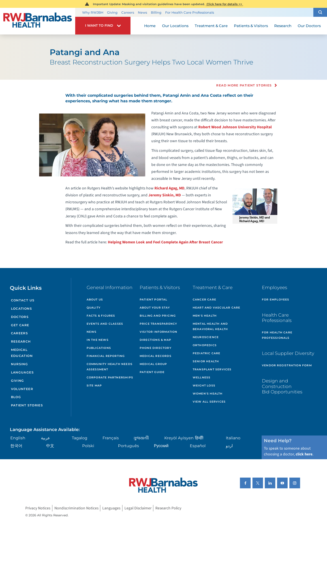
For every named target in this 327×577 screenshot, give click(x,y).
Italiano (233, 437)
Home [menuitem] (150, 26)
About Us (95, 299)
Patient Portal (153, 299)
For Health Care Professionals (189, 13)
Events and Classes (105, 323)
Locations (21, 308)
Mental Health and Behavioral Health (210, 326)
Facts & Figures (101, 315)
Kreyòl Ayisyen (179, 437)
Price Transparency (158, 323)
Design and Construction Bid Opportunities (282, 386)
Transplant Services (212, 369)
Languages (22, 372)
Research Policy (168, 508)
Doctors (20, 317)
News (142, 13)
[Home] (37, 21)
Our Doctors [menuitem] (309, 26)
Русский (161, 445)
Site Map (94, 385)
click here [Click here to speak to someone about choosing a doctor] (304, 454)
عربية (45, 437)
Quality (93, 307)
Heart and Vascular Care (216, 307)
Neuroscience (206, 337)
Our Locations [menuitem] (175, 26)
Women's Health (208, 393)
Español (198, 445)
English (17, 437)
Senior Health (206, 361)
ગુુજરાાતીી (141, 437)
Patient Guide (152, 372)
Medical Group (153, 364)
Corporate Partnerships (110, 377)
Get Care (20, 325)
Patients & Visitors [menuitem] (251, 26)
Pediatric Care (206, 353)
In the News (98, 339)
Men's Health (205, 315)
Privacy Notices (37, 508)
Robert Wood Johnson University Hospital (235, 127)
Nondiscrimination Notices (76, 508)
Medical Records (155, 356)
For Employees (275, 299)
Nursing (19, 364)
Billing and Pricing (158, 315)
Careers (127, 13)
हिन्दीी (199, 437)
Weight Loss (204, 385)
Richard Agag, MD (169, 188)
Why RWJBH (92, 13)
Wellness (202, 377)
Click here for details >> (224, 4)
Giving (112, 13)
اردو (229, 445)
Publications (99, 348)
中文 (50, 445)
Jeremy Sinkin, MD (164, 195)
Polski (88, 445)
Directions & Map (155, 339)
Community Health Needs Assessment (110, 366)
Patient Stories (27, 405)
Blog (16, 397)
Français (111, 437)
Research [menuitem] (282, 26)
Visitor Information (158, 331)
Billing (156, 13)
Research (21, 341)
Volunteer (22, 389)
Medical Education (22, 353)
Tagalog (79, 437)
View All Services (209, 401)
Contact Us (23, 300)
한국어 (16, 445)
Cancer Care (204, 299)
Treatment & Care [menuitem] (211, 26)
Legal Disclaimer (138, 508)
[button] (320, 12)
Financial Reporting (106, 356)
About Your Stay (155, 307)
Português (128, 445)
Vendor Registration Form (287, 365)
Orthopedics (205, 345)
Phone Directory (155, 348)
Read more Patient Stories (244, 85)
